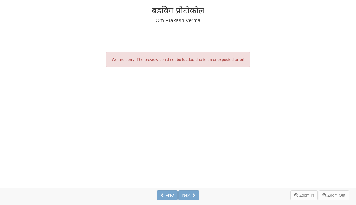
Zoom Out (333, 195)
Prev (167, 195)
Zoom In (304, 195)
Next (189, 195)
